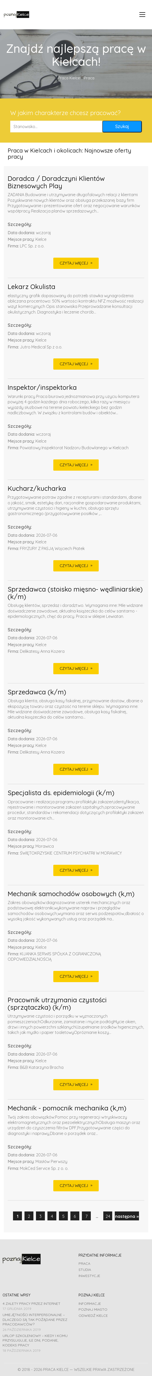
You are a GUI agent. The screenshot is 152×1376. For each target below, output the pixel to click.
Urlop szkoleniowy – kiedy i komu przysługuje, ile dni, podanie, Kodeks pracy (35, 1340)
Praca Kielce (69, 78)
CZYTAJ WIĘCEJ (74, 263)
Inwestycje (89, 1275)
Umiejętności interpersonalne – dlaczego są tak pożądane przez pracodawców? (35, 1319)
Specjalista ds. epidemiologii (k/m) (61, 793)
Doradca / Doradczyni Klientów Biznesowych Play (56, 182)
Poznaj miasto (93, 1309)
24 (108, 1216)
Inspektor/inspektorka (42, 387)
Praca (84, 1263)
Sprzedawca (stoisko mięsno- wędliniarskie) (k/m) (75, 593)
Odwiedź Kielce (93, 1315)
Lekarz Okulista (31, 287)
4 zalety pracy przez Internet (31, 1303)
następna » (127, 1216)
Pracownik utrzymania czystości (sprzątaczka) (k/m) (57, 1003)
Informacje (90, 1303)
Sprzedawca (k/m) (37, 692)
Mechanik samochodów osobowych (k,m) (71, 894)
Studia (85, 1269)
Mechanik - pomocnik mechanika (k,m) (67, 1108)
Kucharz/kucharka (37, 488)
